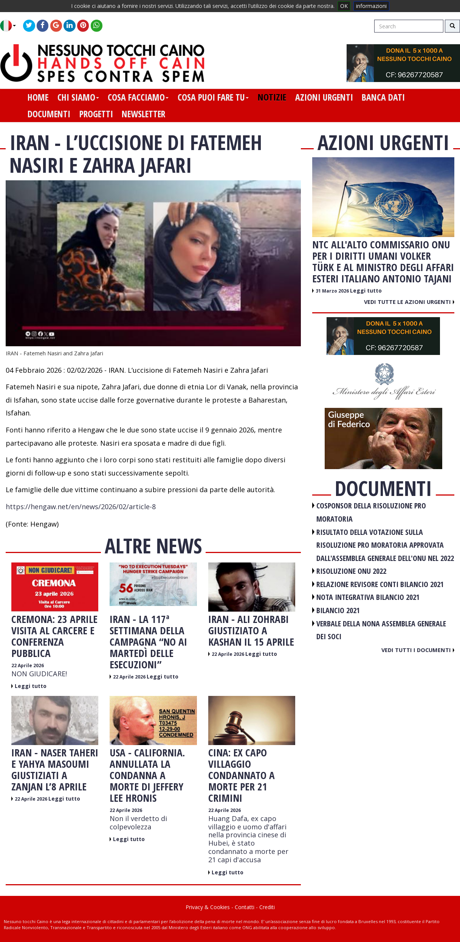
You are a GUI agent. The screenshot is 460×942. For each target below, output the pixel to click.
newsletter (143, 114)
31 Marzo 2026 (333, 291)
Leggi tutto (30, 685)
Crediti (267, 907)
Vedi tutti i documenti (417, 650)
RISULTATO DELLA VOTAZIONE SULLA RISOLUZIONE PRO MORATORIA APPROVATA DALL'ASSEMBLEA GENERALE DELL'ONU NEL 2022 (385, 545)
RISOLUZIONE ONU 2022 (351, 571)
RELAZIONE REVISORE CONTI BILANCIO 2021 (380, 584)
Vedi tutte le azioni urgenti (409, 301)
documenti (49, 114)
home (38, 97)
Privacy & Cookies (208, 907)
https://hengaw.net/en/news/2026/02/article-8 (81, 506)
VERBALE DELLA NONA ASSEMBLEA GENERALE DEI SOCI (381, 630)
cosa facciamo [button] (138, 97)
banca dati (383, 97)
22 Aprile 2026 (27, 665)
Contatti (244, 907)
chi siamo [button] (78, 97)
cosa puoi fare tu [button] (213, 97)
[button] (11, 26)
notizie (272, 97)
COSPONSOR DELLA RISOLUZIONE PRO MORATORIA (371, 512)
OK (344, 5)
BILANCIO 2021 (338, 610)
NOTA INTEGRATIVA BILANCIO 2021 (368, 597)
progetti (96, 114)
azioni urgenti (324, 97)
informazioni (371, 5)
